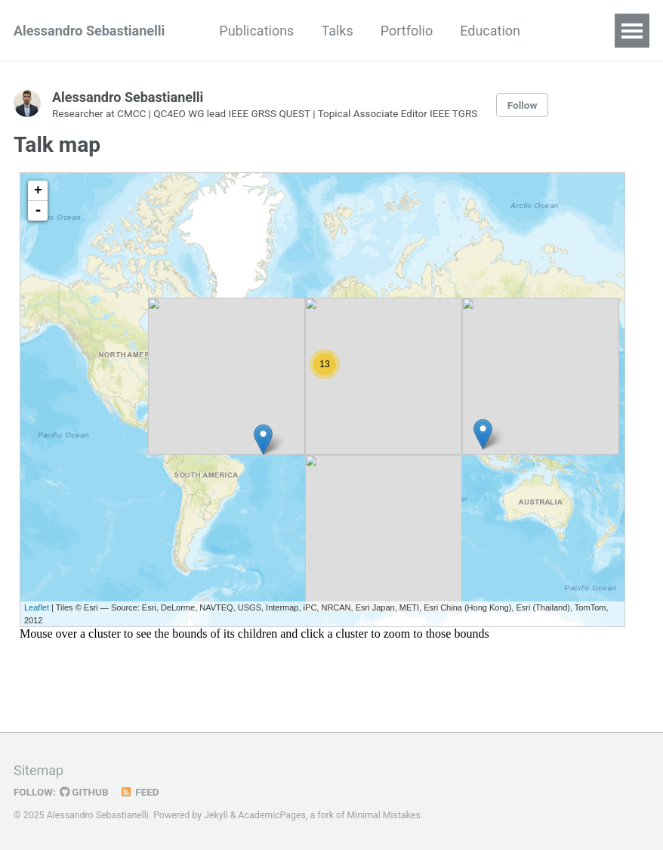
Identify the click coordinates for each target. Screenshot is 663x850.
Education (490, 31)
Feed (139, 792)
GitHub (84, 792)
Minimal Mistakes (384, 815)
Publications (256, 31)
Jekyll (216, 815)
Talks (337, 31)
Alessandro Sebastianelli (89, 31)
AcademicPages (272, 815)
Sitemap (38, 770)
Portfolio (407, 31)
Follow (522, 105)
